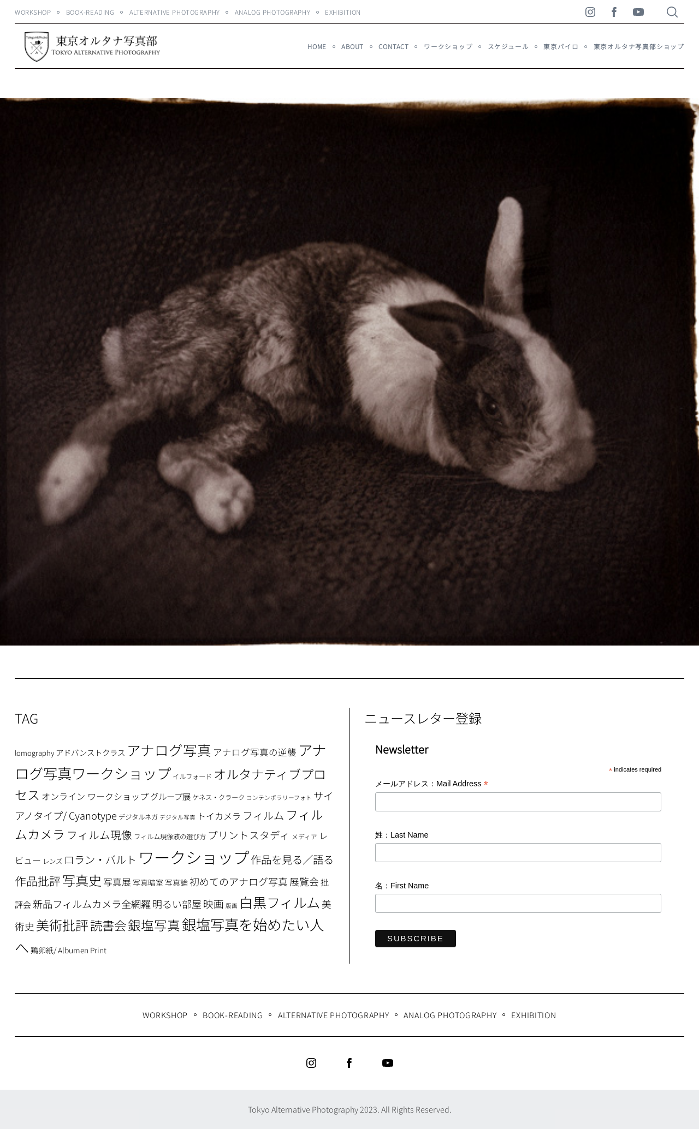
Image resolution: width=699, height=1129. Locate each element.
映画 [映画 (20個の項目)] (213, 903)
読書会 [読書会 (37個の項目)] (108, 925)
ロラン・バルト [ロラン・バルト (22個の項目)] (100, 859)
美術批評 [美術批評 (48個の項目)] (62, 924)
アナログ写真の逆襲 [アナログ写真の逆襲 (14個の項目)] (255, 751)
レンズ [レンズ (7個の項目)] (52, 861)
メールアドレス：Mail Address (431, 784)
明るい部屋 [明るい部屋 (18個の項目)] (177, 904)
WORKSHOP (33, 12)
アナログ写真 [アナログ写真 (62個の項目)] (169, 749)
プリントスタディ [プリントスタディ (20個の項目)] (249, 834)
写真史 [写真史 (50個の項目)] (82, 879)
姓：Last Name (402, 835)
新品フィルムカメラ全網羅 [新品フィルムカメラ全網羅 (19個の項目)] (92, 904)
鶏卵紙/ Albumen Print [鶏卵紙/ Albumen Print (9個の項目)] (68, 950)
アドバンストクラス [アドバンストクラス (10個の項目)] (90, 752)
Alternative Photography (174, 12)
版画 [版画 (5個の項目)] (232, 905)
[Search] (672, 12)
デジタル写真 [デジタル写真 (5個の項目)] (177, 817)
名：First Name (402, 885)
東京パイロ (560, 46)
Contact (393, 46)
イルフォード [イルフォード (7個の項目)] (192, 776)
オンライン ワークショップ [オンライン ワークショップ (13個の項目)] (95, 796)
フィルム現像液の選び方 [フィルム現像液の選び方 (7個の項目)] (170, 836)
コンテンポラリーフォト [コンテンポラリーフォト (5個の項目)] (279, 797)
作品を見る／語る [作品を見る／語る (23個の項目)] (292, 859)
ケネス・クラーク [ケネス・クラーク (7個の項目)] (218, 797)
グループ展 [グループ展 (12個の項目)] (170, 796)
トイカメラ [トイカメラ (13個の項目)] (219, 815)
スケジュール (508, 46)
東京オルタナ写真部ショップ (639, 46)
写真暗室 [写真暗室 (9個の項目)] (148, 882)
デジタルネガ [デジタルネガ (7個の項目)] (138, 817)
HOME (317, 46)
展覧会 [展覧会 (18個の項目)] (304, 881)
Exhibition (343, 12)
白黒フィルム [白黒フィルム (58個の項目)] (279, 902)
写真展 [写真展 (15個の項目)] (117, 881)
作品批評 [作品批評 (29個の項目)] (38, 881)
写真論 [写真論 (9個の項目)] (176, 882)
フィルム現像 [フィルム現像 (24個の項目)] (99, 835)
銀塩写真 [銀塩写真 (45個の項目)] (154, 925)
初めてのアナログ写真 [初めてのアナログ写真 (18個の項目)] (238, 881)
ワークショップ (448, 46)
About (352, 46)
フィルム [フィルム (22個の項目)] (263, 815)
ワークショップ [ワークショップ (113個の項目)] (193, 856)
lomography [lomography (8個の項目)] (34, 753)
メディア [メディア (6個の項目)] (304, 836)
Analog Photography (272, 12)
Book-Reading (90, 12)
